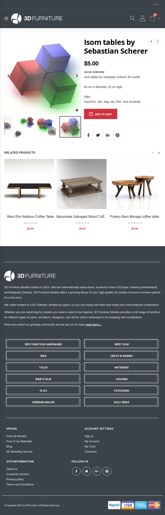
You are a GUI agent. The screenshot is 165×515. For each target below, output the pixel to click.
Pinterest (117, 135)
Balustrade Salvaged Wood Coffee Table (83, 216)
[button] (77, 110)
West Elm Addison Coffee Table (30, 216)
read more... (94, 324)
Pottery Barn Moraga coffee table (134, 216)
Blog (9, 446)
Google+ (97, 471)
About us (12, 469)
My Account (92, 441)
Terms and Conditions (20, 484)
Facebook (88, 135)
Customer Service (17, 474)
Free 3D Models (16, 436)
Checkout (90, 451)
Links (155, 4)
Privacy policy (15, 479)
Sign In (89, 436)
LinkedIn (107, 135)
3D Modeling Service (19, 451)
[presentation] (159, 153)
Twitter (98, 135)
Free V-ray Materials (19, 441)
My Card (90, 446)
